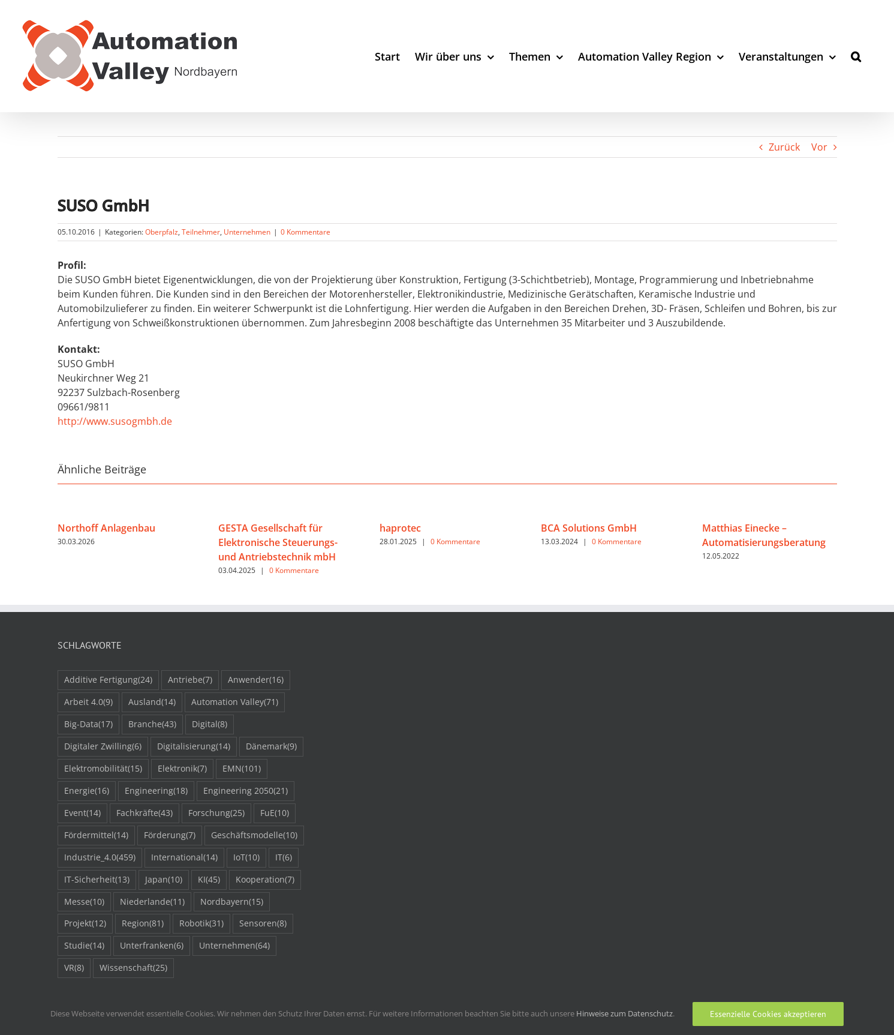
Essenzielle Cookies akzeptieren (768, 1014)
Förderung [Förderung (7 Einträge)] (169, 835)
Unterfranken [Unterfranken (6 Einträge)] (151, 946)
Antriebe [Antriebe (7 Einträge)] (190, 680)
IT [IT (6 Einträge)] (283, 857)
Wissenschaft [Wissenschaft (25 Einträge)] (133, 968)
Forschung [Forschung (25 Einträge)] (216, 813)
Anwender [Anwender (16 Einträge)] (256, 680)
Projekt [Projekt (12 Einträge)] (85, 923)
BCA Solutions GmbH (589, 528)
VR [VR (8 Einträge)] (74, 968)
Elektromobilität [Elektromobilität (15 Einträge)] (103, 769)
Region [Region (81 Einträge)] (143, 923)
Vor (819, 147)
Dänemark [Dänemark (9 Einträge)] (271, 746)
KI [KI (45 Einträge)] (209, 880)
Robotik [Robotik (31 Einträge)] (201, 923)
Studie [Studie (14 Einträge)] (84, 946)
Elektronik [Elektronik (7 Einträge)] (182, 769)
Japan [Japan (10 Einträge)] (163, 880)
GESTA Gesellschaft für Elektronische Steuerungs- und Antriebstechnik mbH (278, 542)
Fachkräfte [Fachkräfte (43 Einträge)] (144, 813)
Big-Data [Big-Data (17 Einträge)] (88, 724)
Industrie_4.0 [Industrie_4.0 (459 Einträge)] (100, 857)
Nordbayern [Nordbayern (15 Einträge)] (231, 902)
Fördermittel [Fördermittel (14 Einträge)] (96, 835)
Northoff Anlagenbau (106, 528)
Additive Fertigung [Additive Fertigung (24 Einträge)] (108, 680)
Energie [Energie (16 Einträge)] (86, 791)
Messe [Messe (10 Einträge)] (84, 902)
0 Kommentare (305, 232)
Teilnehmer (201, 232)
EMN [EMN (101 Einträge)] (241, 769)
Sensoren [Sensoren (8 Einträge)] (263, 923)
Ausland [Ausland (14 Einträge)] (152, 702)
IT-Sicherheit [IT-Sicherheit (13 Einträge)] (97, 880)
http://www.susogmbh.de (115, 421)
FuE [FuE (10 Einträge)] (274, 813)
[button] (856, 56)
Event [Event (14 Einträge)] (82, 813)
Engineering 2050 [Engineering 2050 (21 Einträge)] (245, 791)
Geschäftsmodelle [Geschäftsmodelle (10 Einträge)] (254, 835)
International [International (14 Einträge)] (184, 857)
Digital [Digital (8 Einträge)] (209, 724)
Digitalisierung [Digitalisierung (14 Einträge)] (193, 746)
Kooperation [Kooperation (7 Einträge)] (265, 880)
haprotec (400, 528)
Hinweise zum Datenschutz (624, 1013)
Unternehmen (247, 232)
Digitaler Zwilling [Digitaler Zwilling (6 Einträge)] (103, 746)
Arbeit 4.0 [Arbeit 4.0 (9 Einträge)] (88, 702)
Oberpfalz (161, 232)
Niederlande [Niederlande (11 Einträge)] (152, 902)
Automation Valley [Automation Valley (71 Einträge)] (234, 702)
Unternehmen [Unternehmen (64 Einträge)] (234, 946)
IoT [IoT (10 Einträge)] (246, 857)
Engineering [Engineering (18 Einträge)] (156, 791)
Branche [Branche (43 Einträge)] (152, 724)
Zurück (784, 147)
